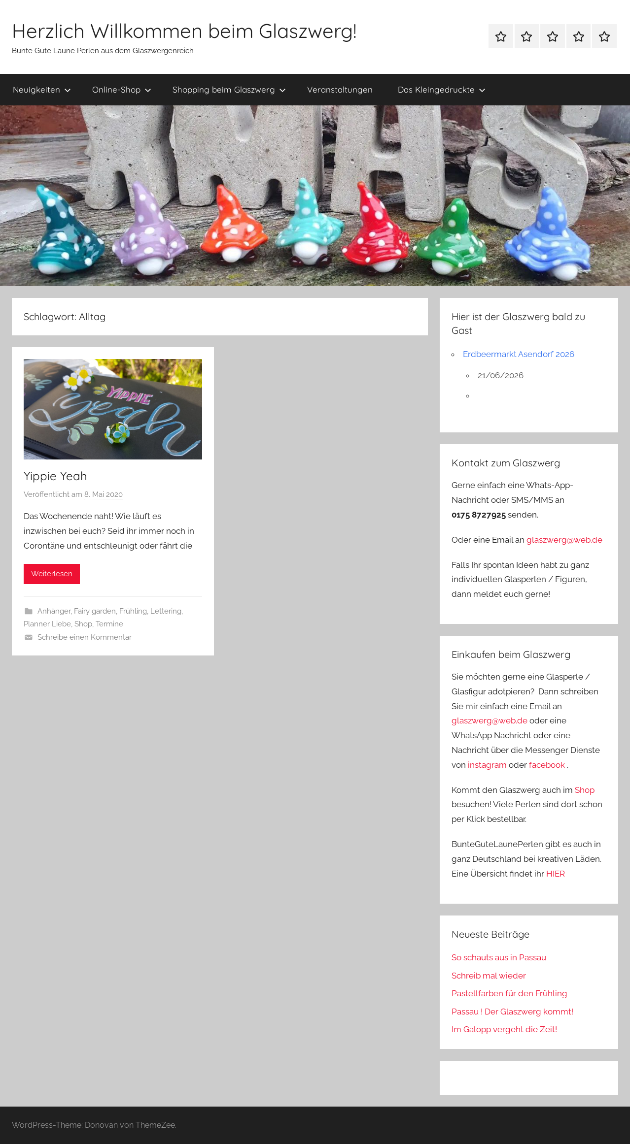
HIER (555, 874)
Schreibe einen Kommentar (84, 637)
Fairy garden (95, 611)
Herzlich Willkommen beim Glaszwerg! (184, 30)
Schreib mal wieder (489, 976)
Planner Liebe (47, 624)
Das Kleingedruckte (442, 89)
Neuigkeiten (42, 89)
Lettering (165, 611)
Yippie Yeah (55, 475)
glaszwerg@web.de (564, 540)
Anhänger (53, 611)
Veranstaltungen (340, 89)
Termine (109, 624)
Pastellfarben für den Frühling (509, 993)
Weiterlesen (51, 573)
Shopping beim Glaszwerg (229, 89)
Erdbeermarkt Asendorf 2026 (518, 354)
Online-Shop (121, 89)
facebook (547, 765)
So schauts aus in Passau (499, 957)
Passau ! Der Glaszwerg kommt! (512, 1011)
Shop (83, 624)
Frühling (133, 611)
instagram (487, 765)
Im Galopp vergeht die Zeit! (504, 1029)
